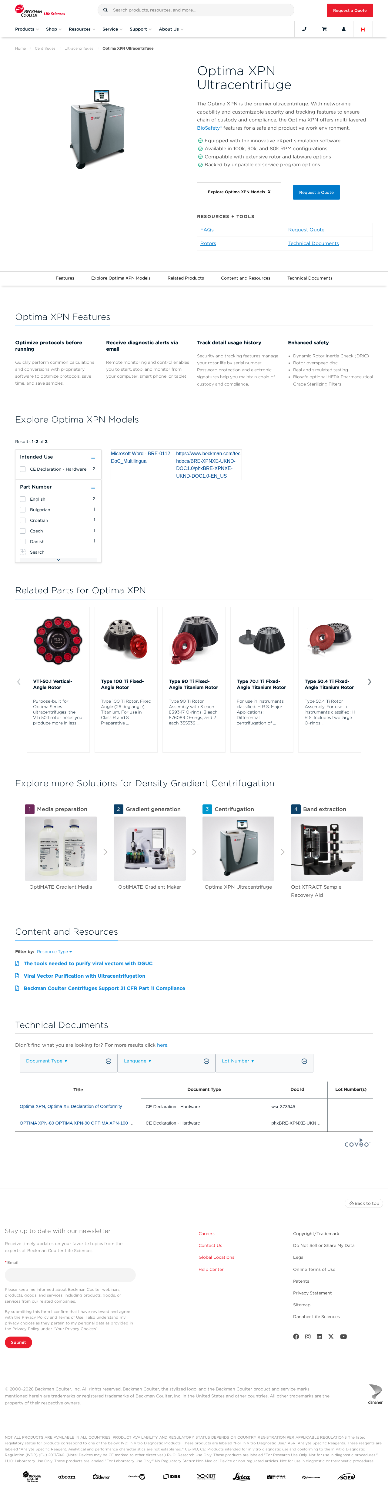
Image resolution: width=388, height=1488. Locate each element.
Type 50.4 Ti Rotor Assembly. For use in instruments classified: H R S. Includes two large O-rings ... (330, 712)
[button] (105, 10)
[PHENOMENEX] (311, 1478)
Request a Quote (350, 10)
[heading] (22, 469)
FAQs (207, 230)
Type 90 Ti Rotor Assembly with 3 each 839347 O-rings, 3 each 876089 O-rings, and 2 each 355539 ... (193, 712)
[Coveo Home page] (358, 1145)
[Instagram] (308, 1338)
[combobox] (196, 10)
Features (65, 278)
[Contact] (304, 29)
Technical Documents (313, 243)
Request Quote (306, 230)
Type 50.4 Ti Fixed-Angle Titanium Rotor (329, 684)
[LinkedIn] (319, 1338)
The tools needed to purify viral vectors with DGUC (88, 963)
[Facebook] (296, 1338)
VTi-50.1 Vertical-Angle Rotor (52, 684)
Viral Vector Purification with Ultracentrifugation (84, 976)
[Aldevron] (101, 1478)
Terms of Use (71, 1317)
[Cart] (324, 29)
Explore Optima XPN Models (121, 278)
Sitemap (301, 1304)
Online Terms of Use (314, 1269)
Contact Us (210, 1245)
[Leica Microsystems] (241, 1478)
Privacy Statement (312, 1293)
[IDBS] (171, 1478)
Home (20, 48)
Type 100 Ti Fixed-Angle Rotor (122, 684)
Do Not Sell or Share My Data (324, 1245)
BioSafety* (209, 128)
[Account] (343, 29)
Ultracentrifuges (79, 48)
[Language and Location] (363, 29)
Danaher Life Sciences (316, 1316)
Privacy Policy (35, 1317)
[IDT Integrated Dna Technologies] (206, 1477)
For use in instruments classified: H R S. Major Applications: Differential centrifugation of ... (260, 712)
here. (163, 1045)
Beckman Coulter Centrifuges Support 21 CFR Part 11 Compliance (104, 988)
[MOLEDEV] (276, 1478)
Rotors (208, 243)
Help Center (211, 1269)
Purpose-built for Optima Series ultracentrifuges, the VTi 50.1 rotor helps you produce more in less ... (57, 712)
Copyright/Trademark (316, 1233)
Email (11, 1262)
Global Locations (216, 1257)
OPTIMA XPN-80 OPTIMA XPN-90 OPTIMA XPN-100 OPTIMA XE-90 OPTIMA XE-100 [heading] (107, 1122)
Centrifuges (45, 48)
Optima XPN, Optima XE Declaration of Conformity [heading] (71, 1106)
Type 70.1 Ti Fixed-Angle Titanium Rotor (261, 684)
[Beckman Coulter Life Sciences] (40, 10)
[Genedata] (136, 1478)
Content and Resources (245, 278)
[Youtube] (343, 1338)
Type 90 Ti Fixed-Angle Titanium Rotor (193, 684)
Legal (299, 1257)
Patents (301, 1281)
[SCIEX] (346, 1478)
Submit (18, 1342)
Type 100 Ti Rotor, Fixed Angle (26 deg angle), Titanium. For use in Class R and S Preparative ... (126, 712)
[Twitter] (331, 1338)
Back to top (364, 1203)
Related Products (186, 278)
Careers (207, 1233)
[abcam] (66, 1478)
